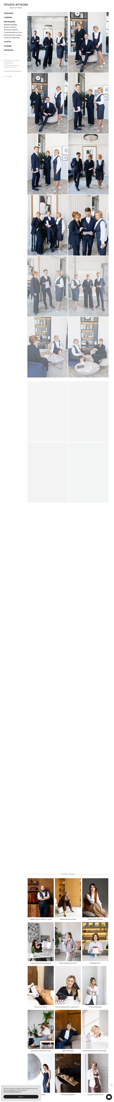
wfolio (10, 76)
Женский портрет (11, 30)
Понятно (21, 1097)
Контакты (8, 50)
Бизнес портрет (10, 27)
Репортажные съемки (12, 35)
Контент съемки (10, 24)
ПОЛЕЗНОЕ (8, 13)
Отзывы (7, 46)
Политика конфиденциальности (13, 71)
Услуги (7, 42)
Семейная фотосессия (13, 32)
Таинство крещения (12, 37)
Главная (8, 17)
